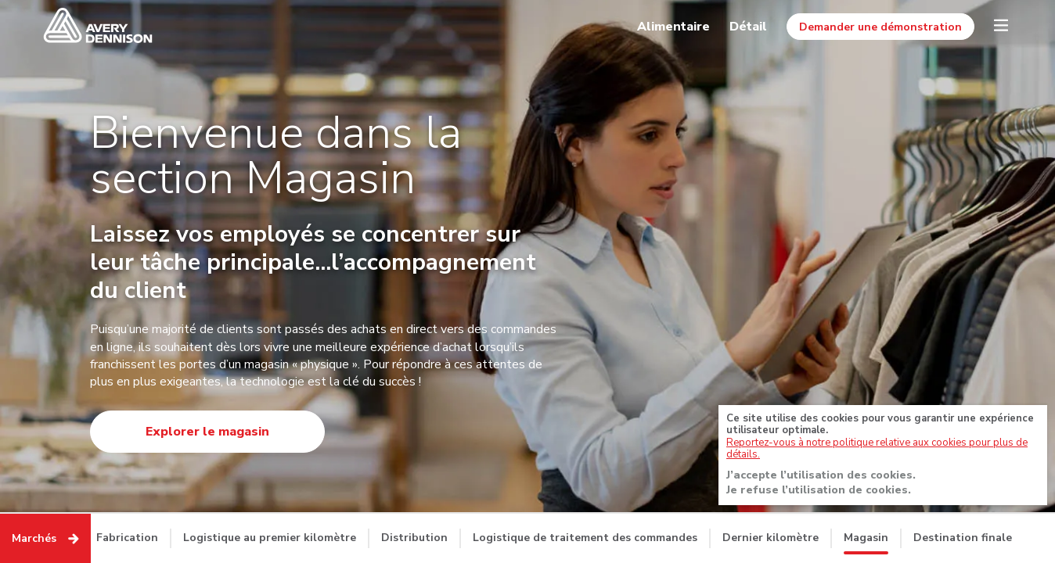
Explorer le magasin (207, 431)
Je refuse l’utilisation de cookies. (818, 492)
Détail (748, 26)
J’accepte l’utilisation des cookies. (821, 477)
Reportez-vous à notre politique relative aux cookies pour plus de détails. (877, 451)
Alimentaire (673, 26)
